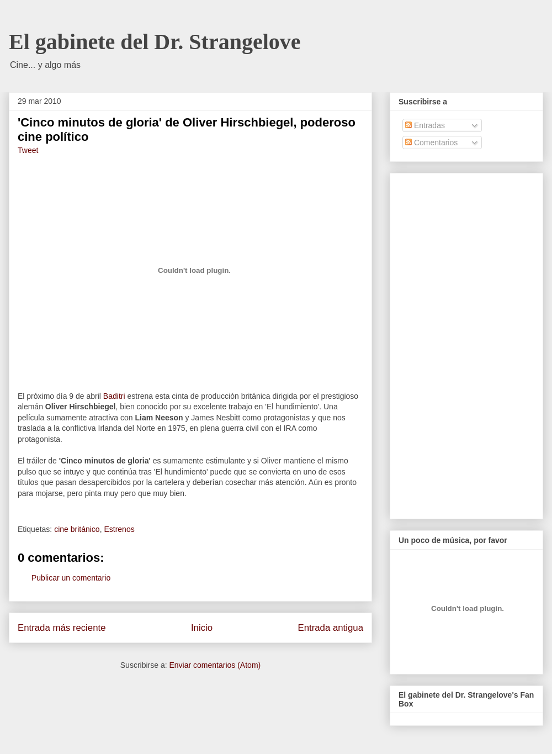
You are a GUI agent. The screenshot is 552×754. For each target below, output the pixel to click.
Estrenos (119, 529)
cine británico (77, 529)
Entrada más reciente (62, 628)
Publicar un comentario (70, 577)
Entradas (425, 125)
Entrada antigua (331, 628)
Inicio (202, 628)
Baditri (114, 396)
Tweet (28, 150)
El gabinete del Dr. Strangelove (155, 41)
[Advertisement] (449, 343)
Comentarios (431, 142)
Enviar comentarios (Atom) (215, 665)
